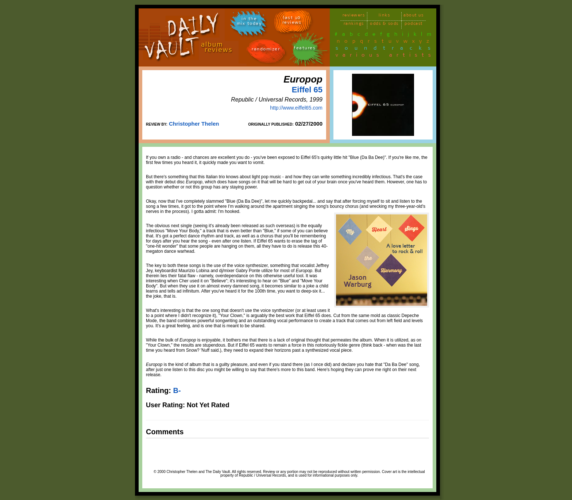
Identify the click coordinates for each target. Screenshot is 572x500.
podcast (414, 24)
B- (177, 390)
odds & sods (384, 24)
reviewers (354, 16)
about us (413, 16)
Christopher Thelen (194, 124)
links (384, 16)
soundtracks (386, 49)
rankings (354, 24)
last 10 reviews (292, 21)
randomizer (266, 50)
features (305, 49)
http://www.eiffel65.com (296, 108)
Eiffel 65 (307, 89)
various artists (385, 56)
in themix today (249, 22)
